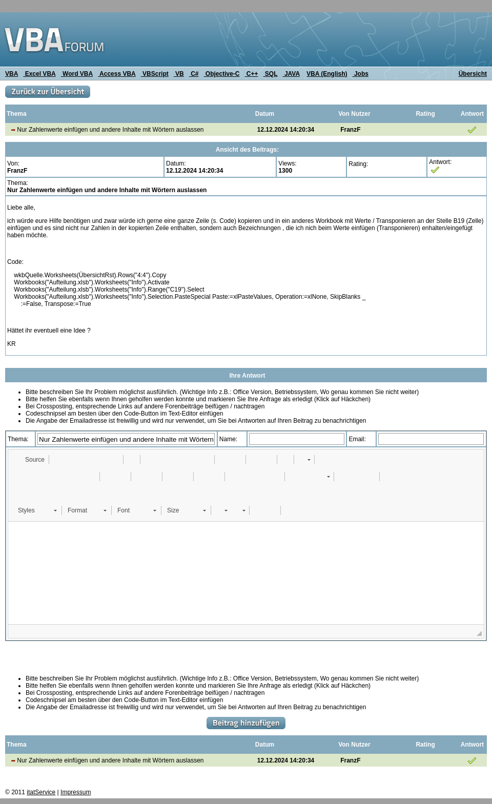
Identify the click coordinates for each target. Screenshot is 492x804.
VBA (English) (326, 73)
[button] (30, 459)
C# (194, 73)
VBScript (155, 73)
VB (179, 73)
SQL (270, 73)
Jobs (360, 73)
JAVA (291, 73)
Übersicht (473, 73)
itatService (41, 792)
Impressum (75, 792)
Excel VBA (39, 73)
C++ (251, 73)
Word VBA (77, 73)
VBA (11, 73)
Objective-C (221, 73)
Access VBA (117, 73)
